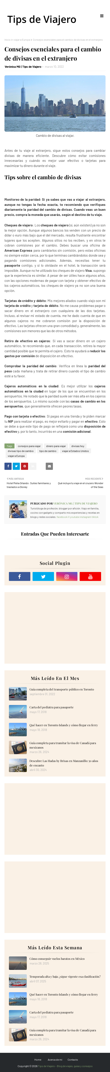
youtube (74, 516)
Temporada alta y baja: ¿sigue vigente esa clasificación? (65, 976)
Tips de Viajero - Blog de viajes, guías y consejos (65, 1066)
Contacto (73, 1059)
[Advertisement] (55, 628)
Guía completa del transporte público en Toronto (61, 689)
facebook (62, 516)
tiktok (95, 516)
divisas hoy (77, 445)
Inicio (7, 39)
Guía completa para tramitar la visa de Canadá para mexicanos (62, 745)
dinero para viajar (56, 445)
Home (37, 1059)
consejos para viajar (29, 445)
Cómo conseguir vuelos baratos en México (57, 958)
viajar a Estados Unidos (75, 450)
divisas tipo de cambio (21, 450)
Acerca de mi (55, 1059)
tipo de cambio (47, 450)
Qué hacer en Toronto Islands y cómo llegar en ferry (63, 725)
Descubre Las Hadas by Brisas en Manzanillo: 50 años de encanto (63, 763)
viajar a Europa (21, 39)
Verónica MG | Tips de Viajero (23, 66)
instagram (85, 516)
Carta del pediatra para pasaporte (51, 707)
